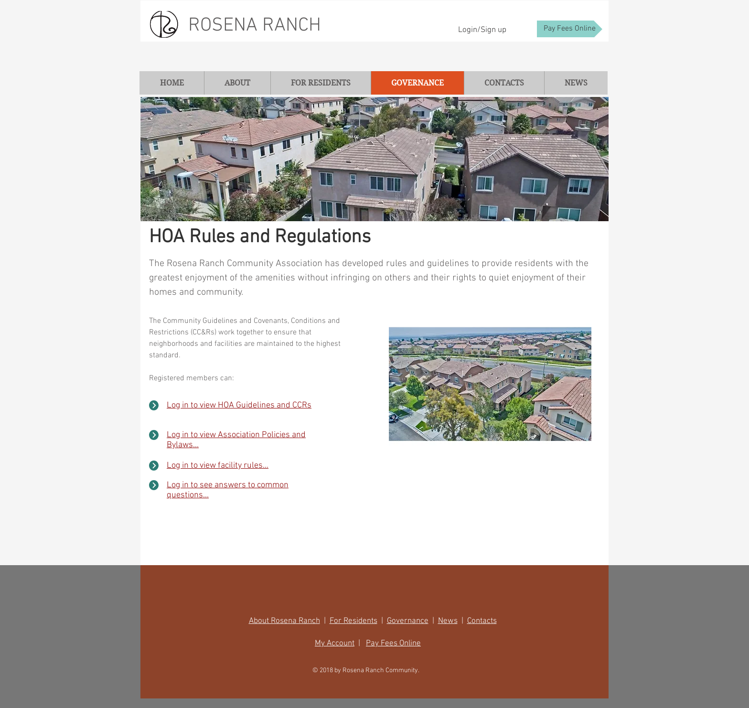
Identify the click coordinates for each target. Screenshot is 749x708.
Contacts (482, 621)
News (448, 621)
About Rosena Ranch (284, 621)
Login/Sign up (482, 30)
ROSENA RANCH (254, 25)
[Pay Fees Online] (569, 29)
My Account (334, 643)
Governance (407, 621)
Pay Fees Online (393, 643)
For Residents (353, 621)
